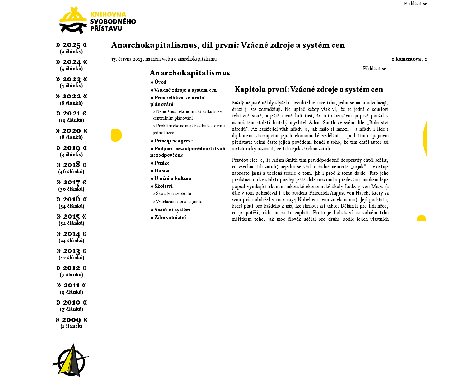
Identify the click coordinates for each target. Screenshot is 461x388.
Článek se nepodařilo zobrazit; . (269, 143)
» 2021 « (71, 113)
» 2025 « (71, 44)
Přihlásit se (415, 4)
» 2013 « (71, 250)
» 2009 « (71, 319)
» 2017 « (71, 182)
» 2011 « (71, 285)
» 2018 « (71, 164)
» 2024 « (71, 61)
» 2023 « (71, 79)
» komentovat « (409, 59)
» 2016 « (71, 199)
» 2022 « (71, 96)
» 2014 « (71, 233)
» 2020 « (71, 130)
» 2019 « (71, 147)
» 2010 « (71, 302)
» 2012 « (71, 267)
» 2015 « (71, 216)
